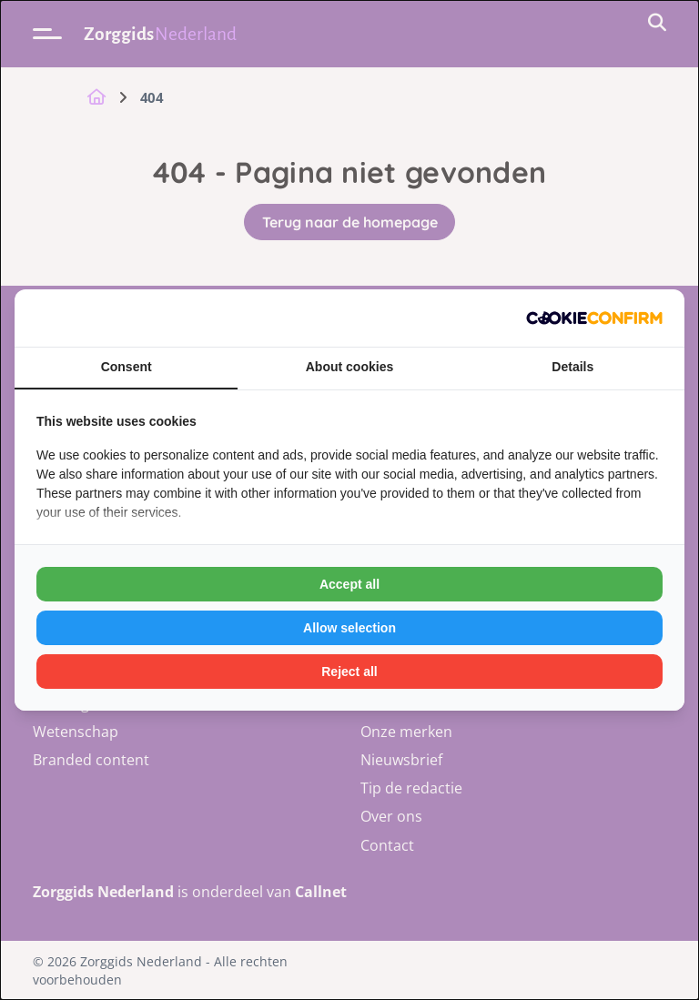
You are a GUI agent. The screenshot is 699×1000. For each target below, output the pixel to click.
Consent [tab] (126, 366)
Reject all (349, 671)
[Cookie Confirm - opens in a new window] (594, 318)
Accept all (349, 584)
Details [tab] (572, 366)
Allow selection (349, 628)
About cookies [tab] (349, 366)
